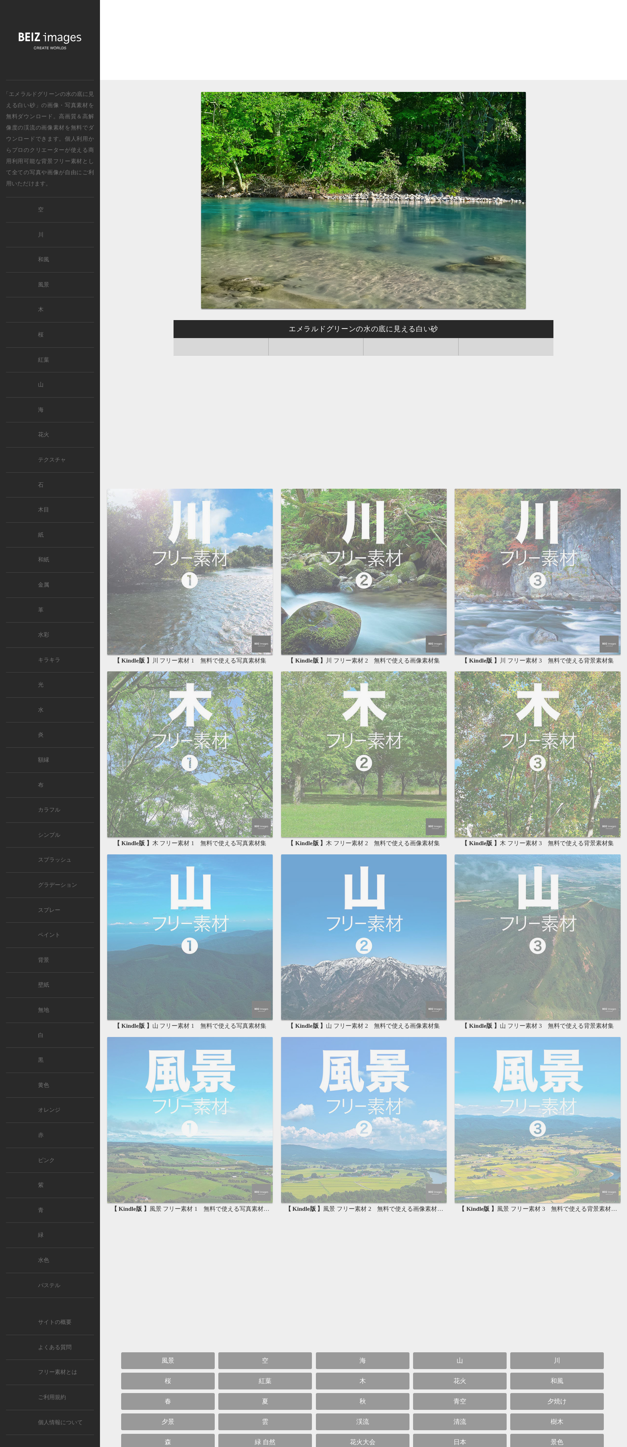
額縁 (43, 760)
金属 (43, 585)
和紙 (43, 560)
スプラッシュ (55, 860)
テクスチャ (52, 460)
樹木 (557, 1421)
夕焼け (557, 1401)
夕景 (168, 1421)
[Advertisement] (363, 41)
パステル (49, 1285)
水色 (43, 1260)
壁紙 (43, 985)
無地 (43, 1010)
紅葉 (265, 1380)
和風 (557, 1380)
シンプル (49, 835)
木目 (43, 510)
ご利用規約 (52, 1397)
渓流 (29, 127)
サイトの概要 (55, 1322)
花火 (459, 1380)
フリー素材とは (57, 1372)
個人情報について (60, 1422)
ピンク (46, 1160)
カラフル (49, 810)
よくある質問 (55, 1347)
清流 (459, 1421)
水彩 (43, 635)
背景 (43, 960)
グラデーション (57, 885)
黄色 (43, 1085)
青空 (459, 1401)
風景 (168, 1360)
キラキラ (49, 660)
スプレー (49, 910)
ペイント (49, 935)
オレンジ (49, 1110)
